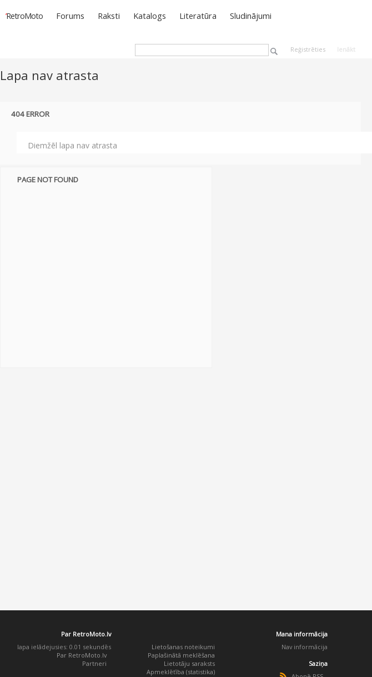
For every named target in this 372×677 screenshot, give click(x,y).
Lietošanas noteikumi (183, 647)
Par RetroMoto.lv (82, 655)
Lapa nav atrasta (49, 75)
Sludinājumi (251, 15)
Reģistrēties (307, 49)
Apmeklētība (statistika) (181, 672)
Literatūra (198, 15)
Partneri (94, 663)
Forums (70, 15)
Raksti (109, 15)
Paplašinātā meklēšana (181, 655)
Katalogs (149, 15)
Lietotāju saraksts (189, 663)
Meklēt (274, 51)
